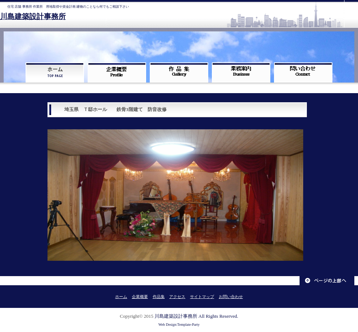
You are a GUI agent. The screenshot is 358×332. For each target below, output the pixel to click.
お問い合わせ (231, 296)
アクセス (177, 296)
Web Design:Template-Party (178, 325)
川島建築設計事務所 (33, 16)
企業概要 (140, 296)
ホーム (121, 296)
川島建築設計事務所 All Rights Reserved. (196, 316)
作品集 (159, 296)
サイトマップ (202, 296)
